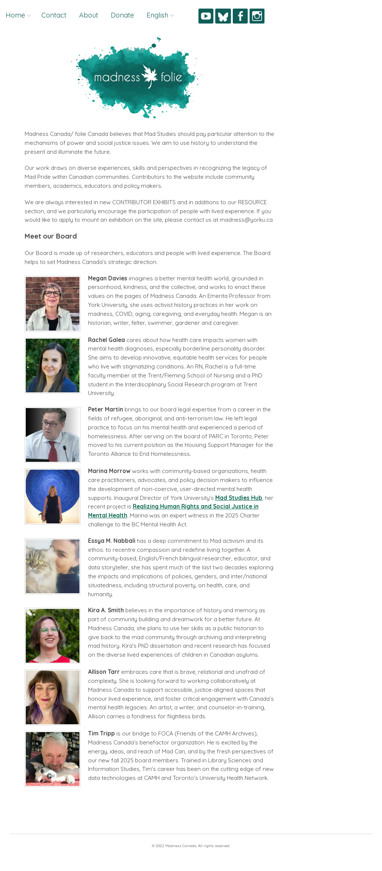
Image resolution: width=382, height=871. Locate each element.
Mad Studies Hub (238, 497)
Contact (53, 15)
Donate (122, 15)
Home (15, 15)
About (88, 15)
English (157, 15)
